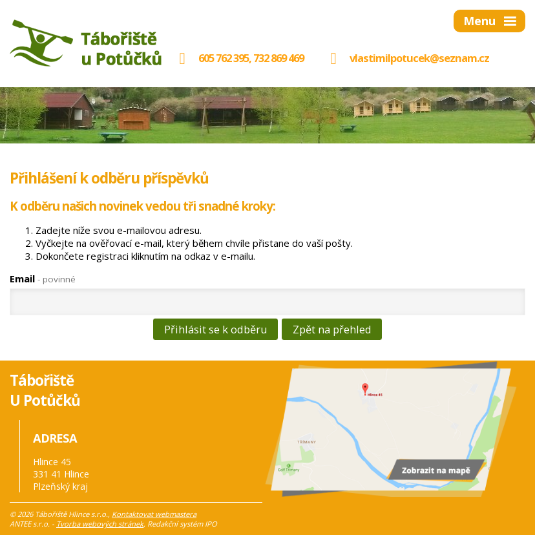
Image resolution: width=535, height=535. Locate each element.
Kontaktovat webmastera (154, 514)
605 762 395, (211, 57)
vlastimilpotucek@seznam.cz (419, 57)
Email (43, 278)
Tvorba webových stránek (99, 524)
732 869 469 (278, 57)
